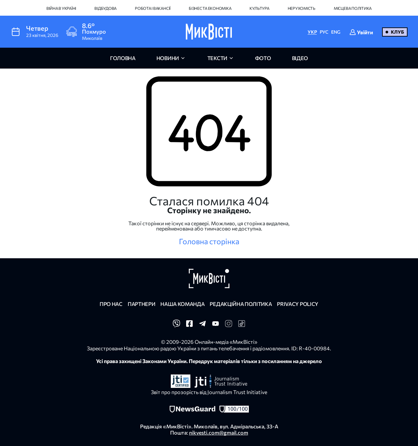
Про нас (111, 304)
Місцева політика (353, 8)
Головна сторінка (209, 241)
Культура (259, 8)
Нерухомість (301, 8)
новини (167, 58)
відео (300, 58)
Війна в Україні (61, 8)
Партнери (141, 304)
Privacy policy (297, 304)
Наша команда (182, 304)
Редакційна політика (241, 304)
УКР (312, 32)
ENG (335, 32)
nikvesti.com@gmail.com (218, 432)
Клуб (397, 32)
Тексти (217, 58)
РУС (324, 32)
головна (123, 58)
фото (263, 58)
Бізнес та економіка (210, 8)
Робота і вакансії (152, 8)
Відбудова (105, 8)
